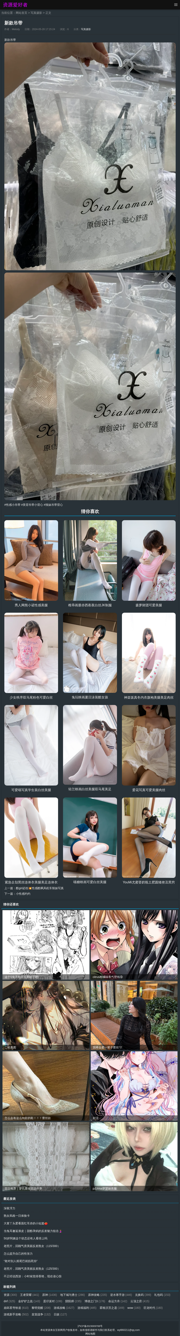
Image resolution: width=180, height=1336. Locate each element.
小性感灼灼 (23, 893)
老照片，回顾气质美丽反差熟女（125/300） (32, 1267)
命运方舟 (118, 1299)
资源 (10, 1292)
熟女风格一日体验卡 (17, 1215)
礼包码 (163, 1292)
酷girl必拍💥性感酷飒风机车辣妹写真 (40, 888)
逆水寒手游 (122, 1292)
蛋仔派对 (53, 1299)
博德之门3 (95, 1299)
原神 (49, 1292)
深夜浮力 (9, 1207)
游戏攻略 (64, 1305)
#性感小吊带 (12, 504)
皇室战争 (41, 1312)
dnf (9, 1299)
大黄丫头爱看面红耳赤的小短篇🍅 (26, 1222)
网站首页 (21, 12)
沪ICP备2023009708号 (90, 1323)
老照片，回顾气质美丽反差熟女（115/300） (32, 1244)
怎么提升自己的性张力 (18, 1252)
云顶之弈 (140, 1299)
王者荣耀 (29, 1292)
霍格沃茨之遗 (112, 1305)
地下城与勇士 (73, 1292)
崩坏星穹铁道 (16, 1305)
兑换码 (144, 1292)
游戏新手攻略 (16, 1312)
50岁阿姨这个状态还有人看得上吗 (26, 1237)
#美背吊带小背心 (32, 504)
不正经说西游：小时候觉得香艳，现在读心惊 (33, 1274)
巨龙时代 (154, 1305)
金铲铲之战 (29, 1299)
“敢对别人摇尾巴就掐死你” (20, 1259)
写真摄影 (36, 12)
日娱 (60, 1312)
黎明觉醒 (41, 1305)
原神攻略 (98, 1292)
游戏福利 (87, 1305)
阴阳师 (74, 1299)
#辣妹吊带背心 (53, 504)
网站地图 (90, 1331)
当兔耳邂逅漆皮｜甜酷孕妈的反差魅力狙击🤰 (33, 1230)
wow (135, 1305)
